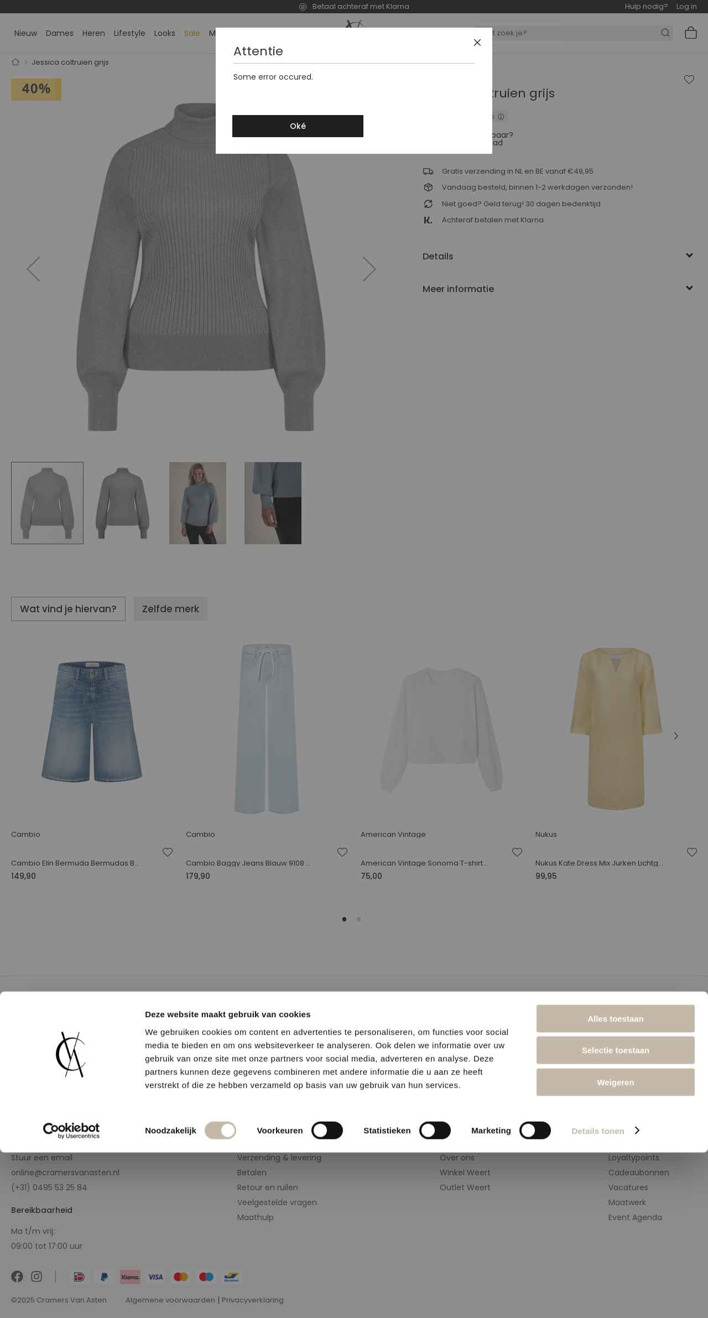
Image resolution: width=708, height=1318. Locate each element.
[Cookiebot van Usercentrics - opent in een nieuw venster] (71, 1296)
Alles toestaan (615, 1184)
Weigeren (615, 1247)
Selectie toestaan (616, 1216)
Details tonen (597, 1296)
